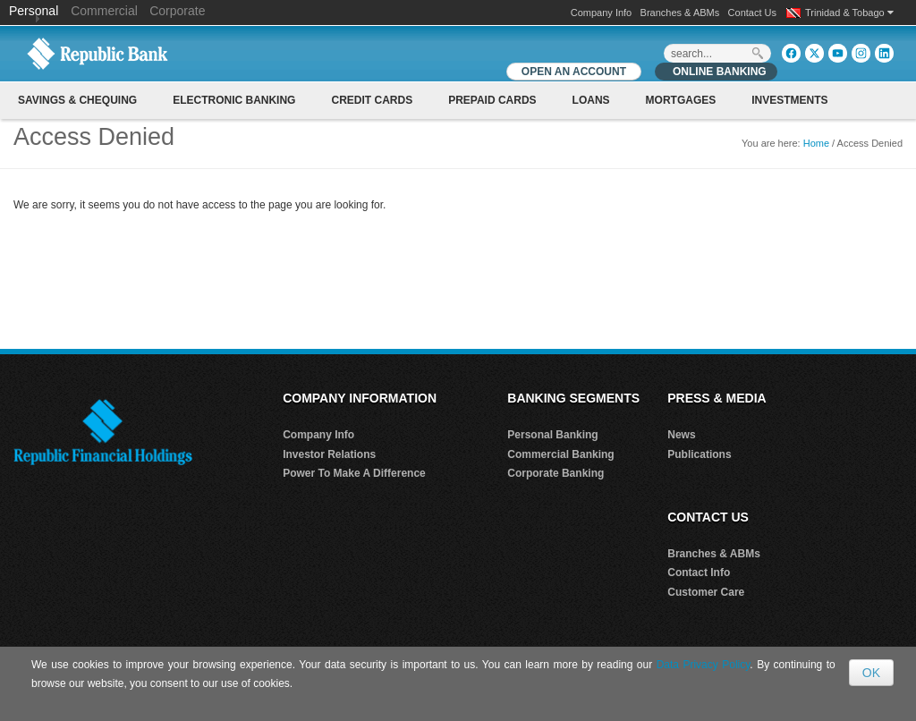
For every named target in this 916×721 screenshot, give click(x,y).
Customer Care (705, 592)
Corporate (177, 11)
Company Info (601, 12)
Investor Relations (329, 454)
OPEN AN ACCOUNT (574, 71)
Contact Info (698, 572)
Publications (699, 454)
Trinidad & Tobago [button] (849, 12)
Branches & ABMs (680, 12)
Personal (35, 11)
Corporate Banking (555, 473)
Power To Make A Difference (354, 473)
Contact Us (752, 12)
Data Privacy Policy (704, 664)
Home (816, 143)
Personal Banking (552, 434)
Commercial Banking (560, 454)
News (681, 434)
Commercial (104, 11)
